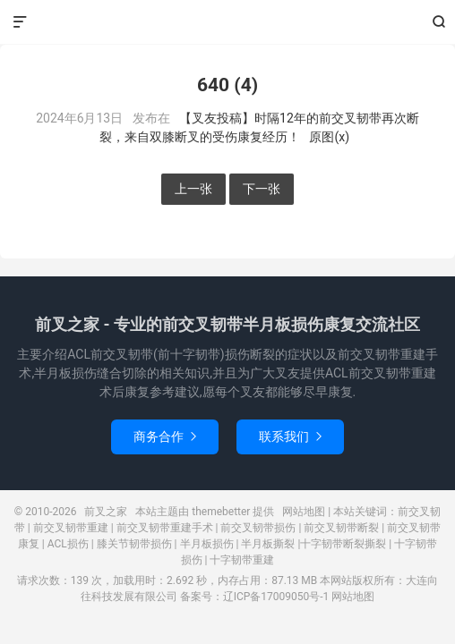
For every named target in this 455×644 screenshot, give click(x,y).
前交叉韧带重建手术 (164, 527)
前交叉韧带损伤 (258, 527)
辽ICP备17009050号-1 (276, 596)
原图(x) (329, 137)
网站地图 (303, 511)
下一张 (261, 189)
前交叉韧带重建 (70, 527)
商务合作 (164, 436)
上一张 (193, 189)
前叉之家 (228, 22)
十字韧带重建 (242, 560)
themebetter (221, 511)
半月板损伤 (207, 544)
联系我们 (290, 436)
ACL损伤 (68, 544)
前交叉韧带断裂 (341, 527)
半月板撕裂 (268, 544)
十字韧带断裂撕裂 (343, 544)
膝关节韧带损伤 (134, 544)
